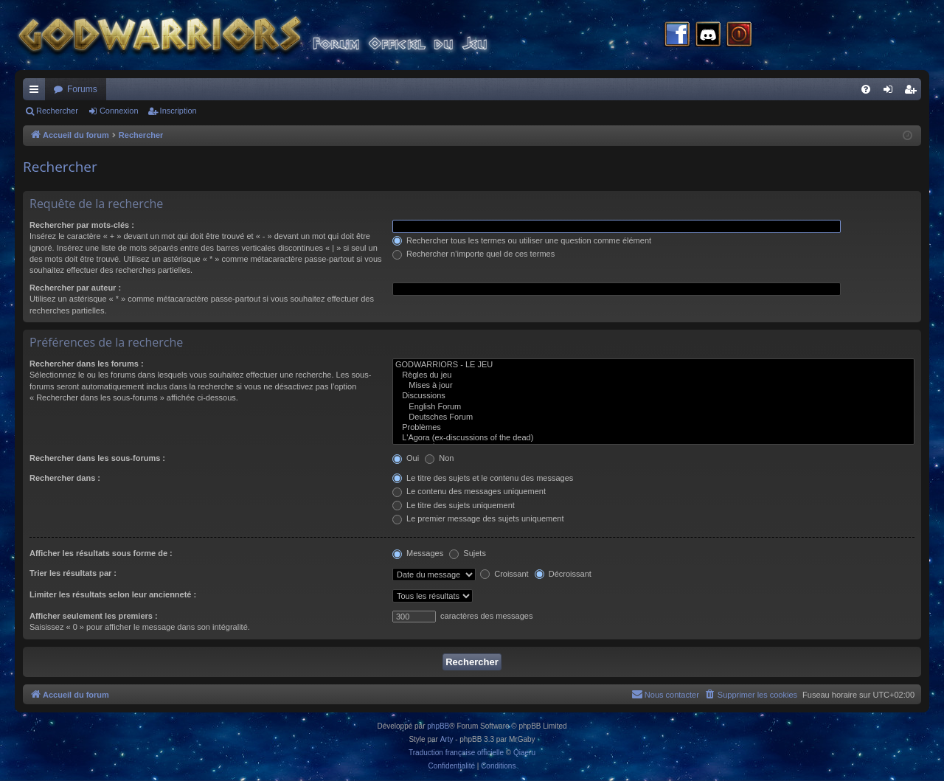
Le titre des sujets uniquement (453, 505)
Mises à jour (653, 386)
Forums (82, 89)
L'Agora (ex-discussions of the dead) (653, 438)
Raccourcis (37, 92)
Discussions (653, 396)
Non (439, 458)
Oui (405, 458)
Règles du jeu (653, 375)
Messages (417, 553)
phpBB (438, 726)
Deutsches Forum (653, 417)
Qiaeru (524, 753)
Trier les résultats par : (73, 573)
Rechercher (57, 110)
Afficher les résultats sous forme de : (101, 553)
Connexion (119, 110)
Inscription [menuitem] (913, 92)
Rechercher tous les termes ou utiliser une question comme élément (521, 240)
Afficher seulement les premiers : (94, 615)
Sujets (467, 553)
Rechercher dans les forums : (87, 363)
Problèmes (653, 428)
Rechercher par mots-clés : (82, 225)
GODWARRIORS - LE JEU (653, 365)
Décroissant (563, 573)
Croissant (504, 573)
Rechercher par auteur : (75, 287)
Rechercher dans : (65, 477)
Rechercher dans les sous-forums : (97, 458)
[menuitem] (866, 89)
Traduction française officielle (456, 753)
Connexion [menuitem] (891, 92)
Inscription (178, 110)
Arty (447, 739)
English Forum (653, 407)
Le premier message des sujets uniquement (477, 518)
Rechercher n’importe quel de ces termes (473, 253)
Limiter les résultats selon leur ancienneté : (113, 594)
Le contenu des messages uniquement (469, 491)
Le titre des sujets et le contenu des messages (482, 477)
